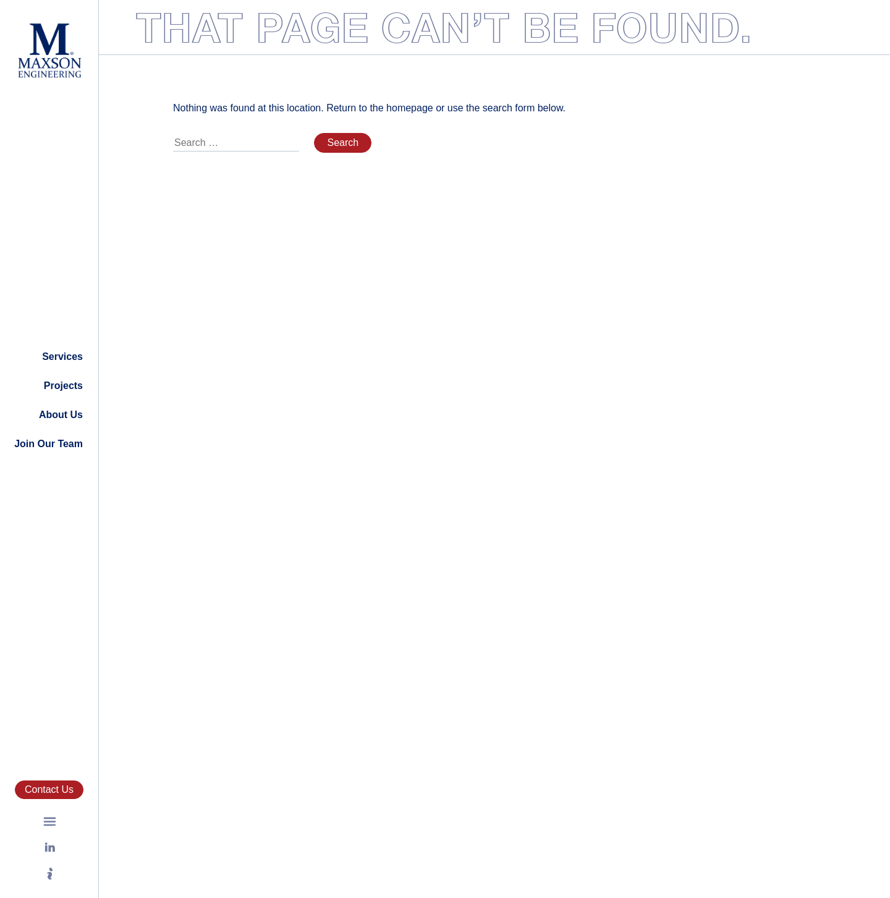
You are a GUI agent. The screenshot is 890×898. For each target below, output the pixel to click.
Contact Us (49, 789)
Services (62, 356)
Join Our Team (48, 443)
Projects (63, 385)
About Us (61, 414)
